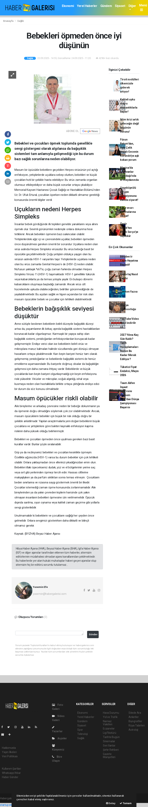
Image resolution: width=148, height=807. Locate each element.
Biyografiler (135, 721)
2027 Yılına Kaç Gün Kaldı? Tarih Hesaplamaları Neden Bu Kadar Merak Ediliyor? (129, 347)
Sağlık (20, 20)
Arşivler (59, 738)
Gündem (106, 6)
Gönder (93, 634)
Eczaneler (109, 728)
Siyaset (120, 6)
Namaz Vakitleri (107, 723)
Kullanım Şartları (11, 768)
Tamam (126, 803)
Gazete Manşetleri (109, 755)
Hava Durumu (111, 712)
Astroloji (133, 729)
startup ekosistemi (11, 804)
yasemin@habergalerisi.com (49, 593)
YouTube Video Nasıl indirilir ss (129, 322)
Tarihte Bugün (111, 737)
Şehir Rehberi (111, 749)
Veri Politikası (10, 756)
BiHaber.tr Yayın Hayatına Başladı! (129, 260)
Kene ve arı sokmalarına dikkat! (128, 211)
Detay (110, 803)
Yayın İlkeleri (9, 752)
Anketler (134, 717)
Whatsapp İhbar (11, 772)
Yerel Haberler (87, 6)
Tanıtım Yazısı (129, 291)
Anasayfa (8, 20)
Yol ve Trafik (110, 717)
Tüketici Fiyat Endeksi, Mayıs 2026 (129, 371)
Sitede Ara (135, 712)
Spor (80, 729)
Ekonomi (68, 6)
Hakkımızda (9, 747)
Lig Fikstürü (109, 732)
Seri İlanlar (109, 745)
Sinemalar (109, 741)
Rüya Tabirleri (137, 725)
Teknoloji (82, 733)
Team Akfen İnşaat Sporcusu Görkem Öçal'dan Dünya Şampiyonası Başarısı (129, 395)
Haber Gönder (10, 777)
